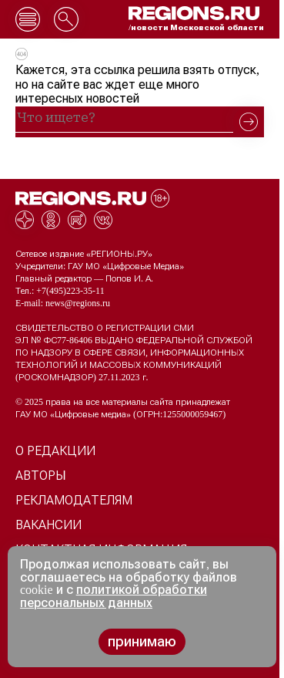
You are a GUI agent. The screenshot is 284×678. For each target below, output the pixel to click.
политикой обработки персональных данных (113, 596)
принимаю (142, 641)
